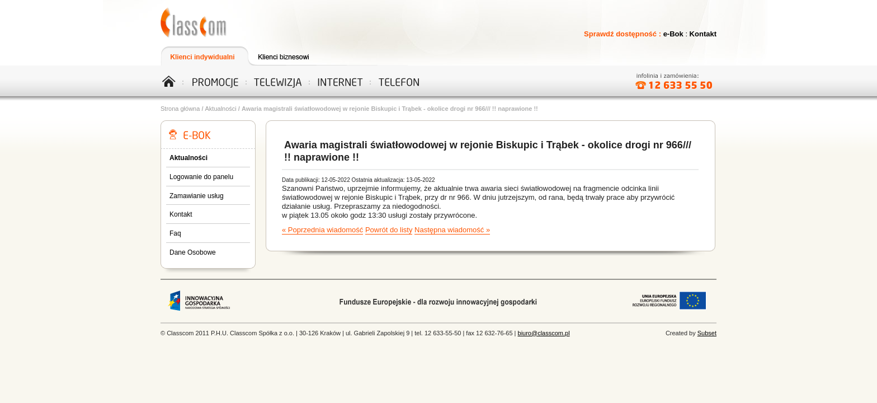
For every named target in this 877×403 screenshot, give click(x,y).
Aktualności (221, 108)
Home (173, 80)
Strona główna (180, 108)
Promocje (215, 80)
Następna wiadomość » (452, 230)
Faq (175, 233)
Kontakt (703, 34)
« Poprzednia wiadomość (322, 230)
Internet (336, 80)
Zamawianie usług (196, 196)
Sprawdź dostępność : (623, 34)
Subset (706, 333)
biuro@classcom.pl (544, 333)
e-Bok (673, 34)
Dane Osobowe (192, 252)
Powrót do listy (389, 230)
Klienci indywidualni (204, 55)
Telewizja (276, 80)
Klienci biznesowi (290, 55)
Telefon (397, 80)
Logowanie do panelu (201, 177)
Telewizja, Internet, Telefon (194, 23)
